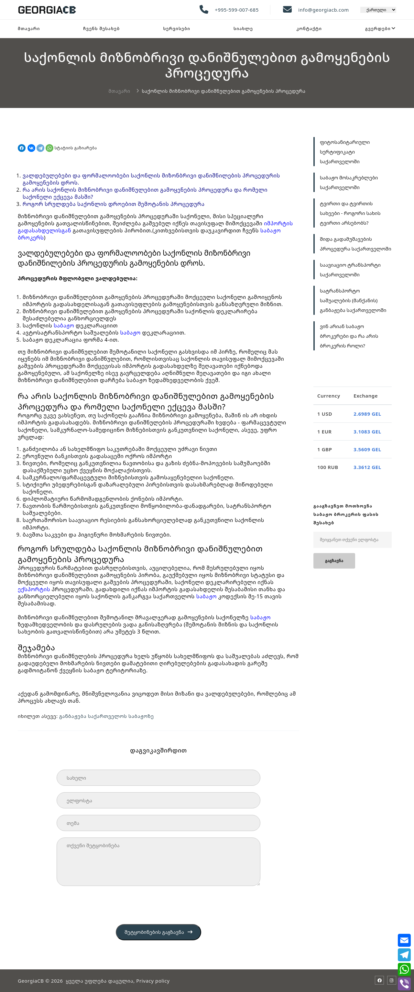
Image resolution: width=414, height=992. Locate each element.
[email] (404, 940)
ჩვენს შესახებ (101, 28)
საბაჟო (64, 325)
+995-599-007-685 (237, 9)
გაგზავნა (334, 560)
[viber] (404, 983)
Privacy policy (152, 980)
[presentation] (106, 905)
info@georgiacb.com (323, 9)
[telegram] (404, 954)
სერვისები (176, 28)
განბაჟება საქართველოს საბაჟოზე (107, 716)
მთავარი (29, 28)
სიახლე (243, 28)
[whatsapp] (404, 969)
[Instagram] (391, 980)
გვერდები (378, 28)
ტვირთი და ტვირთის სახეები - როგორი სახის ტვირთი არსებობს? (350, 213)
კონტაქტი (309, 28)
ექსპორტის (34, 589)
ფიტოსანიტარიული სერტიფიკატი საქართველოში (345, 152)
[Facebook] (379, 980)
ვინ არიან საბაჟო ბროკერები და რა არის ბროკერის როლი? (349, 336)
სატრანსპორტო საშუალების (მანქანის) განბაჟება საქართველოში (353, 300)
